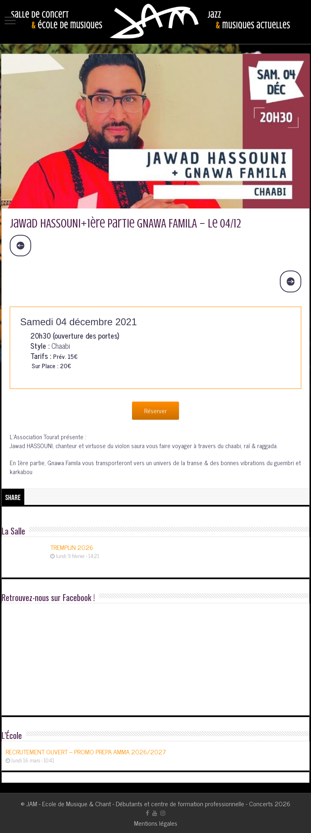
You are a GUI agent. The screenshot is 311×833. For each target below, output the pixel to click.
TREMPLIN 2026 (71, 547)
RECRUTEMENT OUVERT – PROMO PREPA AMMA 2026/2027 (86, 751)
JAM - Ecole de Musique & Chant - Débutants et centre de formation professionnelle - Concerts (149, 803)
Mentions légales (155, 823)
